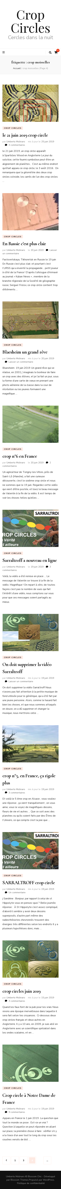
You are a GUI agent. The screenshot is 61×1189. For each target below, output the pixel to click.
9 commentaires (17, 1112)
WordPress (48, 1179)
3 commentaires (17, 145)
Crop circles (12, 128)
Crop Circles (30, 21)
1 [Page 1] (16, 1159)
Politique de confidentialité (31, 1183)
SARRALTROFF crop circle (28, 883)
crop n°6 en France (19, 456)
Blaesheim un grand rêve (24, 352)
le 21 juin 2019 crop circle (25, 135)
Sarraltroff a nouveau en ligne (29, 560)
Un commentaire (17, 892)
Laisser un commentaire (21, 361)
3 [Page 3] (25, 1159)
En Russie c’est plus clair (24, 244)
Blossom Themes (19, 1179)
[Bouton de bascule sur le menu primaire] (4, 52)
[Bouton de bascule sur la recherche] (50, 52)
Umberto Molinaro (16, 141)
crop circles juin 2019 (21, 991)
